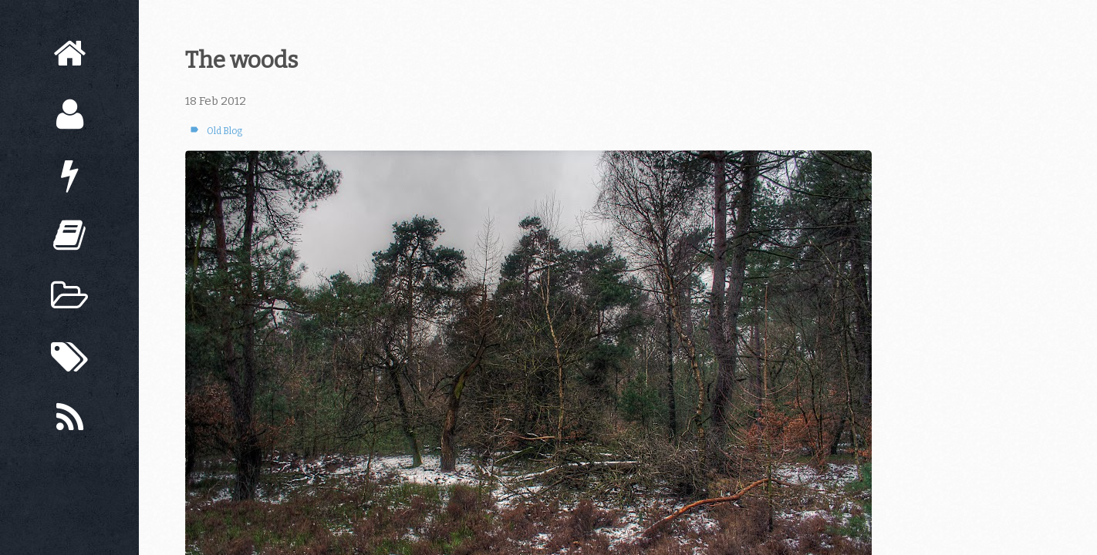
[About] (69, 114)
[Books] (69, 235)
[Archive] (69, 296)
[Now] (69, 175)
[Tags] (69, 357)
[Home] (69, 53)
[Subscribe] (69, 418)
